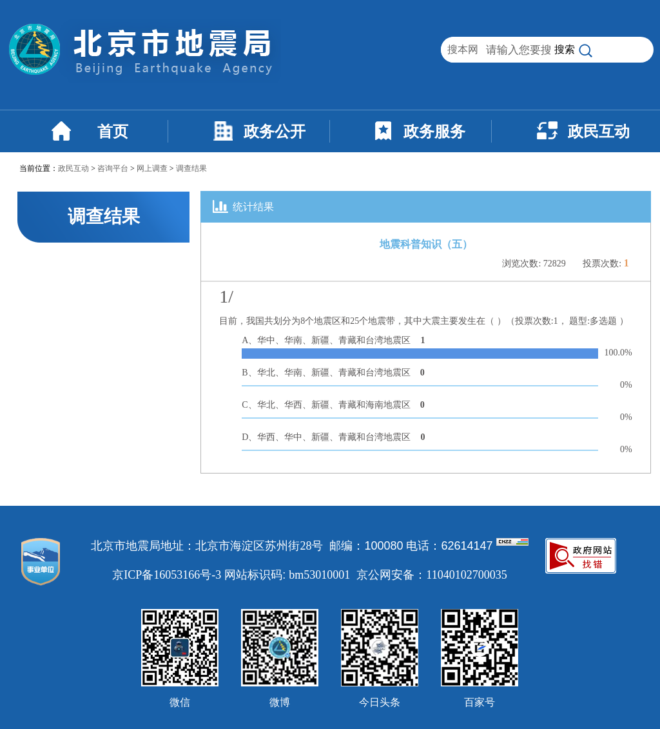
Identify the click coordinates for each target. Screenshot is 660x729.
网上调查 (152, 168)
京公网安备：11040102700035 (431, 574)
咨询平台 (112, 168)
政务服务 (434, 131)
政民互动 (599, 131)
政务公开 (275, 131)
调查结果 (191, 168)
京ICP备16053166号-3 (166, 574)
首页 (112, 131)
